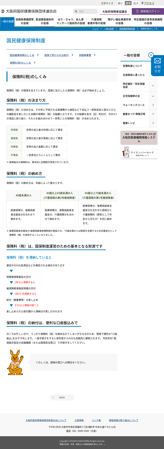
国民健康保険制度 (127, 28)
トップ (95, 28)
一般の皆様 (109, 28)
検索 (76, 11)
